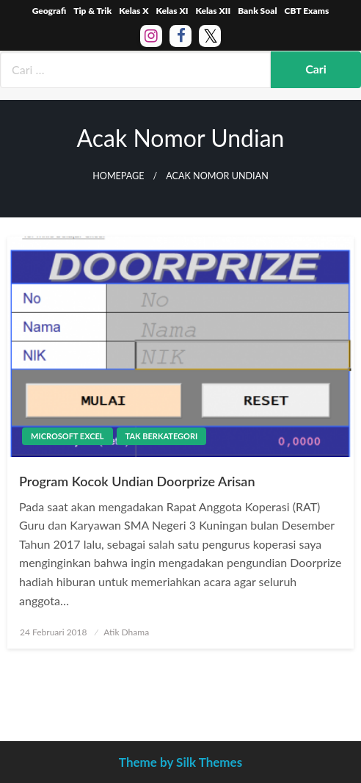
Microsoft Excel (67, 436)
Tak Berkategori (161, 436)
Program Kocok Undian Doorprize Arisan (137, 481)
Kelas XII (212, 10)
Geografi (49, 10)
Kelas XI (172, 10)
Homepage (118, 175)
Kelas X (133, 10)
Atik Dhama (126, 632)
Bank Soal (257, 10)
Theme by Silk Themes (180, 762)
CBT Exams (307, 10)
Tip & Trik (92, 10)
